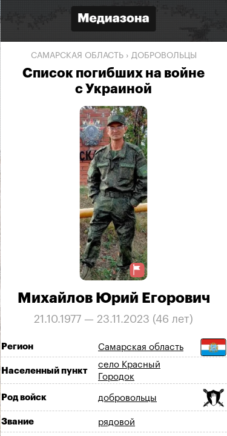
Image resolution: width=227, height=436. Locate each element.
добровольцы (164, 55)
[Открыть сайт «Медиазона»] (113, 20)
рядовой (116, 422)
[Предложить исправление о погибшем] (137, 270)
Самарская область (77, 55)
